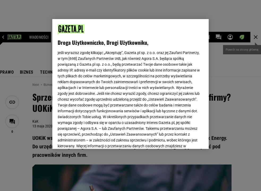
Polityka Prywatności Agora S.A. (160, 81)
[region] (130, 84)
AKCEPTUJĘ (185, 138)
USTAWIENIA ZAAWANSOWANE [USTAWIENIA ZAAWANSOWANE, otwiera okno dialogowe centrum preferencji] (92, 138)
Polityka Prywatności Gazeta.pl (104, 81)
